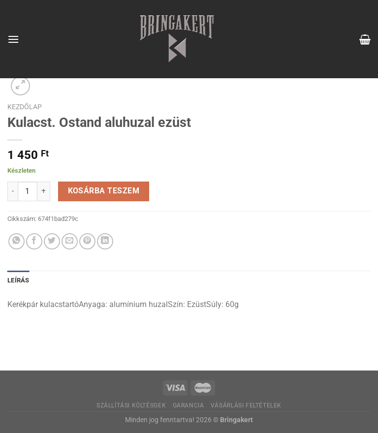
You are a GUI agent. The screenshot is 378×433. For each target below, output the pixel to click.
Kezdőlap (24, 107)
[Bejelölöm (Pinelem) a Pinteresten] (87, 241)
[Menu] (13, 39)
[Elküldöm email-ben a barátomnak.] (70, 241)
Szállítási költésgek (131, 405)
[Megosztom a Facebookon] (34, 241)
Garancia (188, 405)
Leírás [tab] (18, 280)
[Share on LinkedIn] (105, 241)
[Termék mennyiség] (27, 191)
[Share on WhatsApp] (16, 241)
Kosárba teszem (104, 190)
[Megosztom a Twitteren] (52, 241)
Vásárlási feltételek (246, 405)
